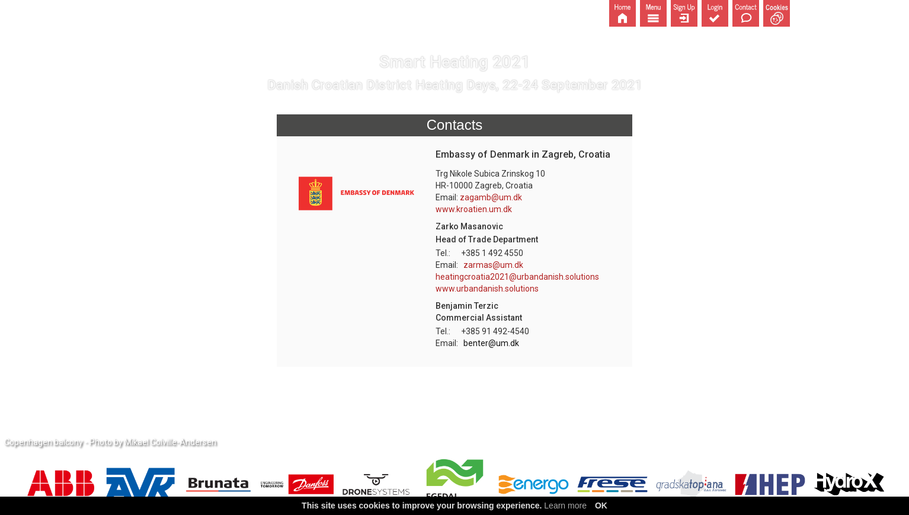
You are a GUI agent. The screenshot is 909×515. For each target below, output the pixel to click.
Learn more (565, 505)
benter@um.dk (491, 343)
